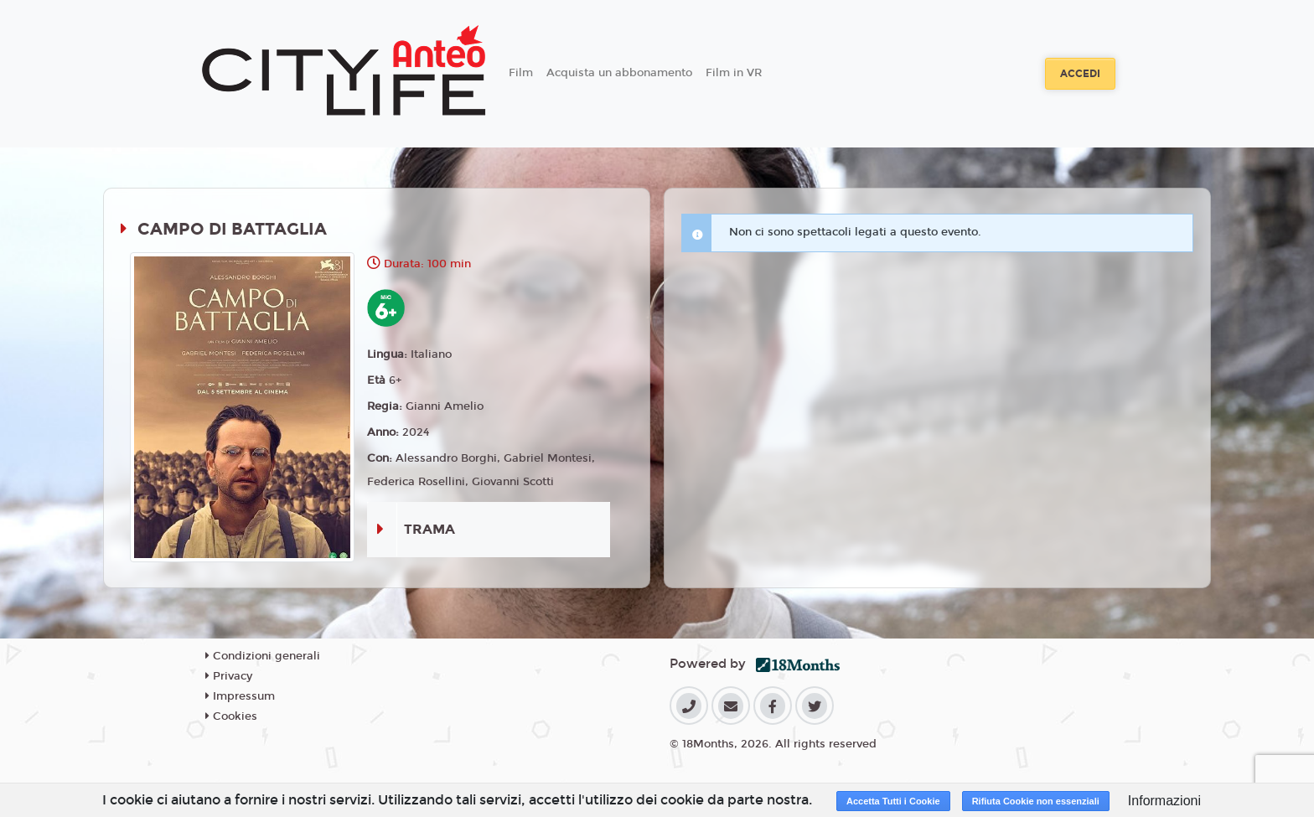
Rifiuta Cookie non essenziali (1035, 801)
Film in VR (734, 73)
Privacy (228, 676)
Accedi (1080, 74)
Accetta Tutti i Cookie (893, 801)
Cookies (231, 716)
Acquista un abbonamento (619, 73)
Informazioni (1164, 801)
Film (521, 73)
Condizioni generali (262, 656)
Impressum (240, 696)
